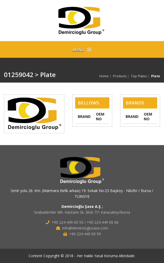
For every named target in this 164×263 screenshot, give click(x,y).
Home (104, 76)
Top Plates (139, 76)
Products (119, 76)
